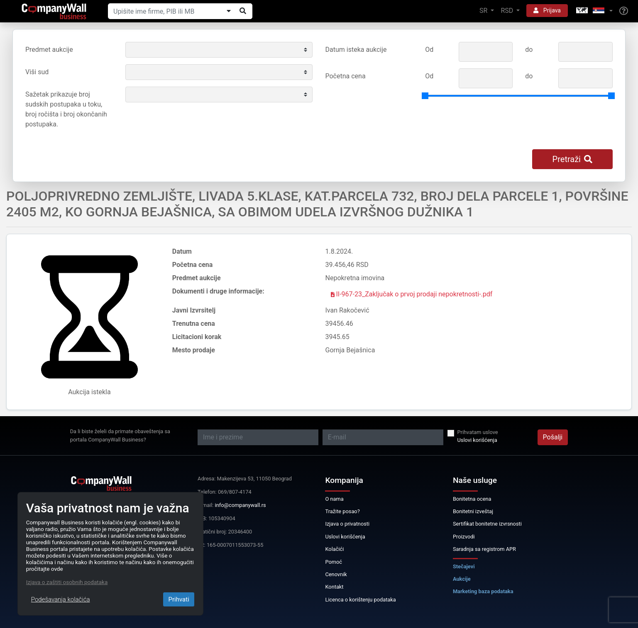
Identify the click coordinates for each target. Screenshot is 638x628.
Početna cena (345, 76)
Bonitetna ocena (472, 499)
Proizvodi (464, 536)
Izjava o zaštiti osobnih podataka (67, 582)
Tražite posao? (342, 511)
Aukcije (462, 579)
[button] (593, 11)
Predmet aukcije (49, 49)
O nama (334, 499)
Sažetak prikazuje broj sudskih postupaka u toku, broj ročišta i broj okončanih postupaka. (66, 109)
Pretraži (572, 159)
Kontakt (334, 587)
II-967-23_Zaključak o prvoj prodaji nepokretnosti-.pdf (412, 294)
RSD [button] (508, 11)
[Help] (623, 11)
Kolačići (334, 549)
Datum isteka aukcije (356, 49)
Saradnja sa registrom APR (484, 549)
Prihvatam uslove (477, 432)
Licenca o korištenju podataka (360, 599)
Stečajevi (464, 566)
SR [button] (484, 11)
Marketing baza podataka (483, 591)
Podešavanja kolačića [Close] (60, 599)
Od (429, 49)
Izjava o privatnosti (347, 524)
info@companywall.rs (240, 505)
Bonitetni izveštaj (473, 511)
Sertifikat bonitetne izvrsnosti (487, 524)
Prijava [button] (547, 10)
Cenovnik (336, 574)
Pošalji (553, 437)
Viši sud (37, 72)
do (529, 49)
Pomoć (333, 562)
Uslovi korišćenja (477, 440)
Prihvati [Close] (178, 599)
